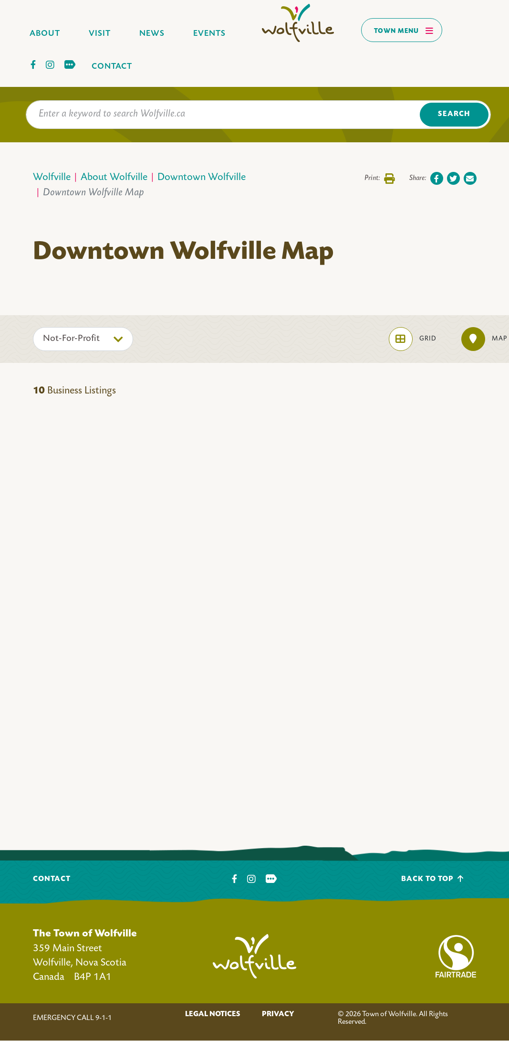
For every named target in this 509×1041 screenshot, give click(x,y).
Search (454, 114)
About (45, 34)
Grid (412, 339)
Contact (112, 67)
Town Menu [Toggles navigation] (404, 30)
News (152, 34)
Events (209, 34)
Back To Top (432, 879)
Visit (100, 34)
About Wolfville (114, 178)
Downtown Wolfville (201, 178)
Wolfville (52, 178)
